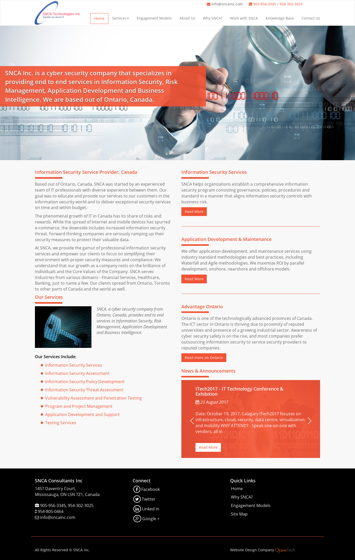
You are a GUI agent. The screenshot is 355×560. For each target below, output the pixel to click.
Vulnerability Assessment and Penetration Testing (93, 398)
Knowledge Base (280, 18)
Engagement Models (154, 18)
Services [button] (120, 18)
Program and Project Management (79, 406)
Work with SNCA (244, 18)
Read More (194, 211)
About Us (187, 18)
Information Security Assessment (77, 373)
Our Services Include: (55, 356)
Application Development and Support (82, 414)
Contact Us (311, 18)
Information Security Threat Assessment (84, 390)
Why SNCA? (212, 18)
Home (99, 18)
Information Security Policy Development (85, 381)
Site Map (239, 514)
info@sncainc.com (227, 4)
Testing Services (60, 423)
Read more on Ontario (204, 357)
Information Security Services (73, 365)
